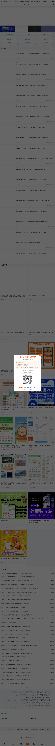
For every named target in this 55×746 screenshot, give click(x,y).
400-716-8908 (22, 387)
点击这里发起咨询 (31, 387)
